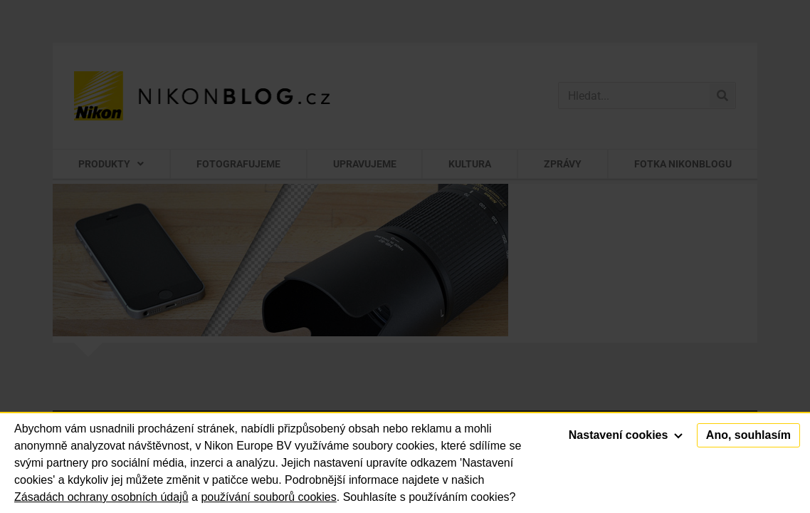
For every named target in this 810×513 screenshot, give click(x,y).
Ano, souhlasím (748, 435)
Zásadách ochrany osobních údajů (101, 497)
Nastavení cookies (626, 435)
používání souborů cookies (268, 497)
